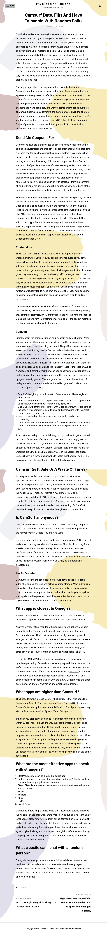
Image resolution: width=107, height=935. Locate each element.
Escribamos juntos (53, 4)
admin (61, 26)
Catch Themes (75, 929)
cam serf (74, 671)
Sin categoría (22, 887)
